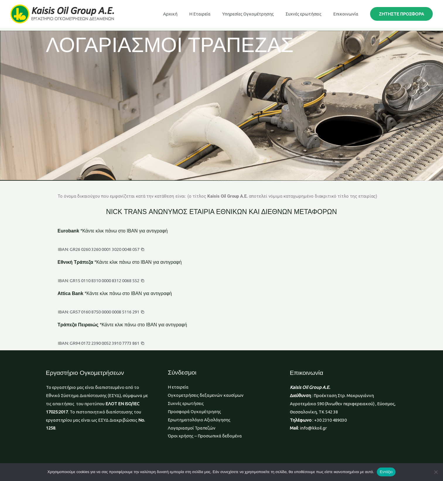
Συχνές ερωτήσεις (308, 13)
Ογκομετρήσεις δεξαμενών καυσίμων (206, 395)
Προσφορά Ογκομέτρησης (194, 411)
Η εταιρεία (178, 387)
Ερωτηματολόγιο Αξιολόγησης (199, 419)
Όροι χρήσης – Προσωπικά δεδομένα (205, 435)
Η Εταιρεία (210, 13)
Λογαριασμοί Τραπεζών (191, 427)
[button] (401, 14)
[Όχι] (436, 472)
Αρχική (183, 13)
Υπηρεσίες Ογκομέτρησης (255, 13)
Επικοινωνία (347, 13)
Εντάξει (386, 472)
